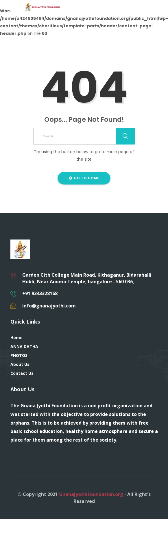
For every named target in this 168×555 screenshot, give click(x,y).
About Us (19, 364)
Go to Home (84, 178)
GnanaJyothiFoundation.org (91, 494)
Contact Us (22, 373)
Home (16, 337)
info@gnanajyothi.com (49, 306)
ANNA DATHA (24, 346)
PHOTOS (18, 355)
